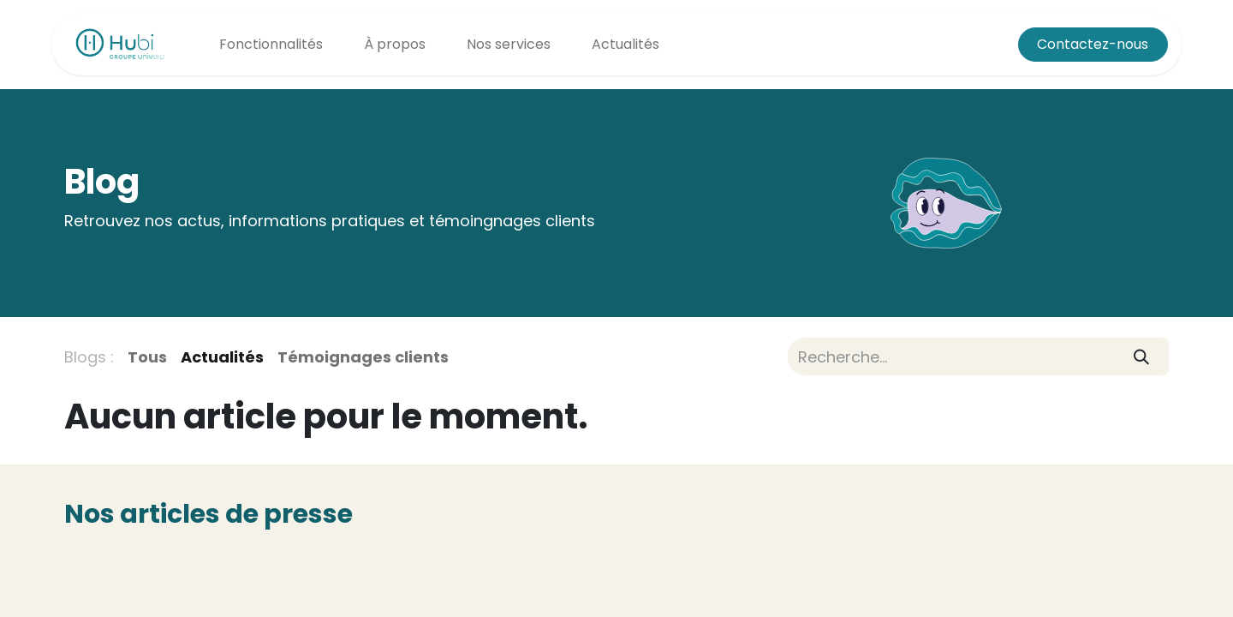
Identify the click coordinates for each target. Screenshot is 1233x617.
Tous (147, 357)
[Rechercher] (1142, 356)
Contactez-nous (1092, 44)
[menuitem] (271, 45)
